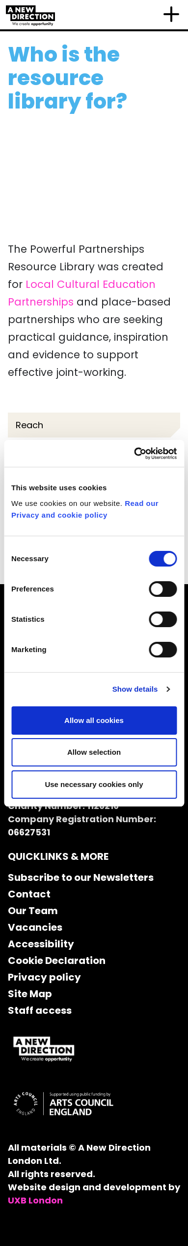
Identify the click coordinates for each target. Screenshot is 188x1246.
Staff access (40, 1010)
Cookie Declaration (57, 960)
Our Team (33, 911)
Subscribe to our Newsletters (81, 877)
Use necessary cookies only (94, 784)
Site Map (30, 994)
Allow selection (94, 752)
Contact (29, 894)
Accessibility (41, 944)
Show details (135, 689)
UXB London (35, 1200)
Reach (29, 425)
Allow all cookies (94, 720)
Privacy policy (44, 977)
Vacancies (35, 927)
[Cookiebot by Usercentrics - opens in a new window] (134, 453)
